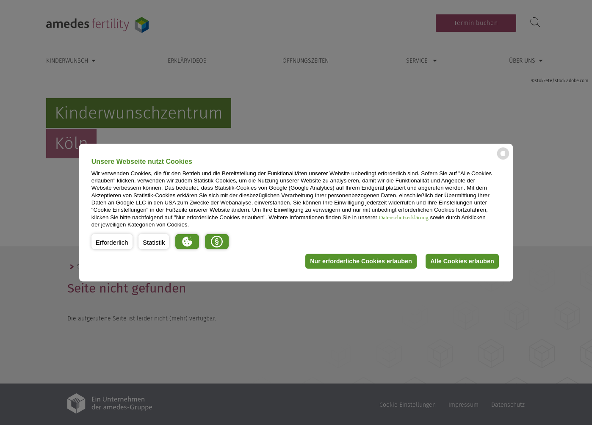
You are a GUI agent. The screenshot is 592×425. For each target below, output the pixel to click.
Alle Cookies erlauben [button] (462, 261)
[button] (112, 241)
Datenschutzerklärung (404, 217)
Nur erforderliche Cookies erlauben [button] (361, 261)
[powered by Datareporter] (503, 159)
